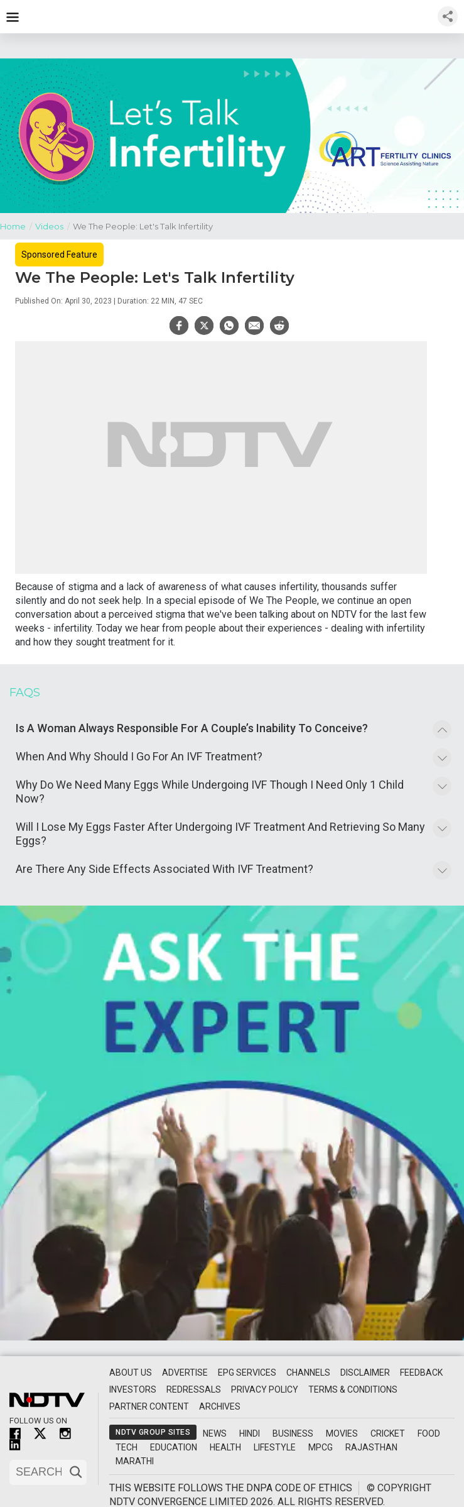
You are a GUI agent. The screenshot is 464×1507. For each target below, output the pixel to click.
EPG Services (247, 1372)
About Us (130, 1372)
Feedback (421, 1372)
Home (17, 225)
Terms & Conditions (352, 1389)
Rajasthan (371, 1447)
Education (173, 1447)
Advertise (185, 1372)
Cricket (387, 1433)
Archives (219, 1406)
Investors (132, 1389)
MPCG (320, 1447)
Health (225, 1447)
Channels (308, 1372)
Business (292, 1433)
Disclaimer (365, 1372)
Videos (54, 225)
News (215, 1433)
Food (429, 1433)
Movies (342, 1433)
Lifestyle (275, 1447)
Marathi (135, 1461)
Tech (127, 1447)
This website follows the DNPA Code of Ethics (230, 1488)
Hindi (249, 1433)
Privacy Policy (264, 1389)
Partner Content (149, 1406)
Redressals (193, 1389)
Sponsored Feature (59, 254)
